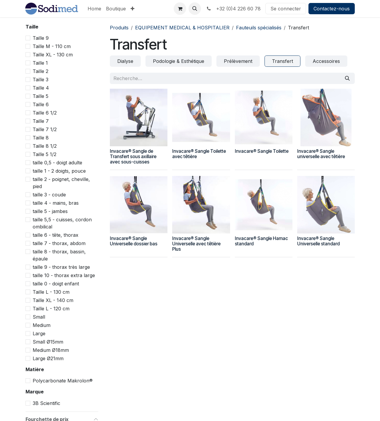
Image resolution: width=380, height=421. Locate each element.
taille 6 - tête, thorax (55, 235)
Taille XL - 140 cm (53, 300)
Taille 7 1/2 (45, 129)
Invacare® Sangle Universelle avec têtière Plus (196, 244)
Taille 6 (41, 104)
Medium (41, 325)
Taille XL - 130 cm (53, 55)
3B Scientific (46, 403)
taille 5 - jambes (50, 211)
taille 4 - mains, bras (56, 203)
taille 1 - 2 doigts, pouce (59, 171)
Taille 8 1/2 (45, 146)
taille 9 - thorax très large (61, 267)
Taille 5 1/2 (44, 154)
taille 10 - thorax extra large (64, 275)
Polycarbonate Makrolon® (63, 381)
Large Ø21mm (48, 358)
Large (39, 333)
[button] (195, 8)
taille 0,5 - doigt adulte (57, 163)
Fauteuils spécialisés (258, 28)
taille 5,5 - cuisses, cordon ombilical (62, 223)
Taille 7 (41, 121)
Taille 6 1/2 (45, 113)
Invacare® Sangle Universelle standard (318, 241)
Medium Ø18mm (51, 350)
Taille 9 (41, 38)
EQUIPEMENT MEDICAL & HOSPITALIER (182, 28)
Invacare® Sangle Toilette (262, 151)
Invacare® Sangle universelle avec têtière (321, 153)
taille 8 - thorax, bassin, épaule (59, 255)
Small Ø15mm (48, 342)
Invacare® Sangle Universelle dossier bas (133, 241)
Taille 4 (41, 88)
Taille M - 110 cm (52, 46)
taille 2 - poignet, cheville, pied (61, 182)
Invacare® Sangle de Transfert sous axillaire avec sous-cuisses (133, 156)
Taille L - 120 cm (51, 309)
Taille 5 (40, 96)
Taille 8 (41, 138)
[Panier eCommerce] (180, 8)
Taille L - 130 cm (51, 292)
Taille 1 (40, 63)
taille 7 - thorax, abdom (59, 243)
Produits (119, 28)
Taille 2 (40, 71)
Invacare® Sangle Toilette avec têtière (199, 153)
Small (39, 317)
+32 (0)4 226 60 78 (233, 9)
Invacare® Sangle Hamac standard (261, 241)
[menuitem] (94, 9)
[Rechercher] (347, 78)
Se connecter (285, 9)
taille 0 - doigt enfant (56, 284)
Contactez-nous (332, 9)
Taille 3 (40, 79)
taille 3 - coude (49, 195)
